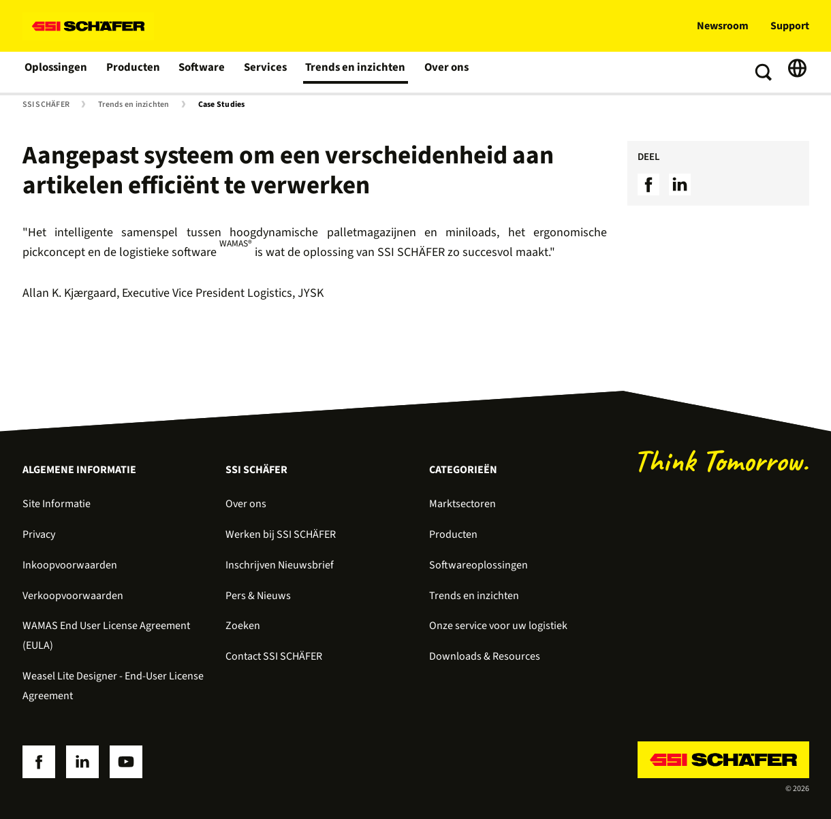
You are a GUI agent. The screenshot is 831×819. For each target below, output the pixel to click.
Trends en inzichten (349, 72)
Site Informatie (56, 503)
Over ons (437, 72)
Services (263, 72)
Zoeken (242, 625)
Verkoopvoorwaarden (72, 595)
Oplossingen (56, 72)
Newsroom (723, 25)
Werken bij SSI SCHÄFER (280, 534)
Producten (132, 72)
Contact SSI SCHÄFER (273, 656)
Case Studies (221, 104)
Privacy (38, 534)
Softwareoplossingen (478, 565)
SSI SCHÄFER (46, 104)
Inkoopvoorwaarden (69, 565)
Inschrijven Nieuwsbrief (279, 565)
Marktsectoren (462, 503)
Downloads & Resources (484, 656)
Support (789, 25)
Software (200, 72)
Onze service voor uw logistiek (498, 625)
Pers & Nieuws (258, 595)
